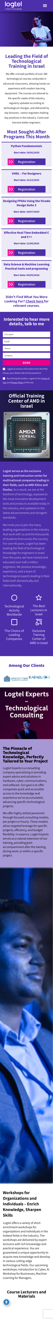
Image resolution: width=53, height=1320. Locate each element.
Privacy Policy (17, 382)
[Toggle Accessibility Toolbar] (6, 1302)
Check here (35, 301)
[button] (45, 6)
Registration (26, 161)
